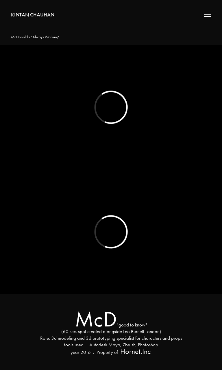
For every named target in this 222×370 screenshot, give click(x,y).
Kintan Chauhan (32, 15)
